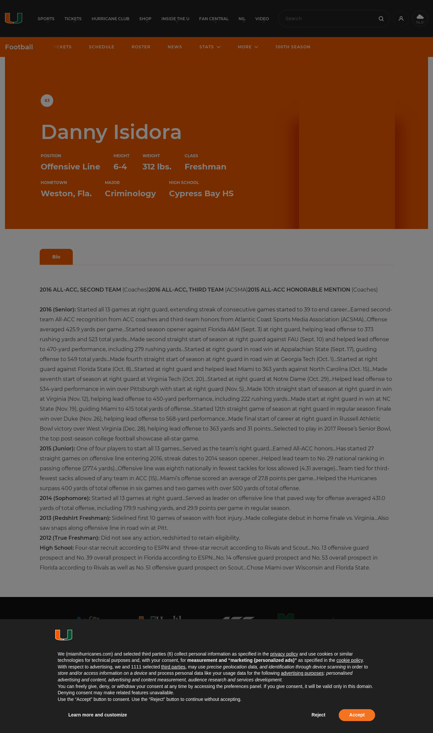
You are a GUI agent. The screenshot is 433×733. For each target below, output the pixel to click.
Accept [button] (357, 714)
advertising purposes (302, 673)
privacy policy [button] (284, 654)
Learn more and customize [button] (97, 714)
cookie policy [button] (349, 660)
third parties (173, 666)
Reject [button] (318, 714)
